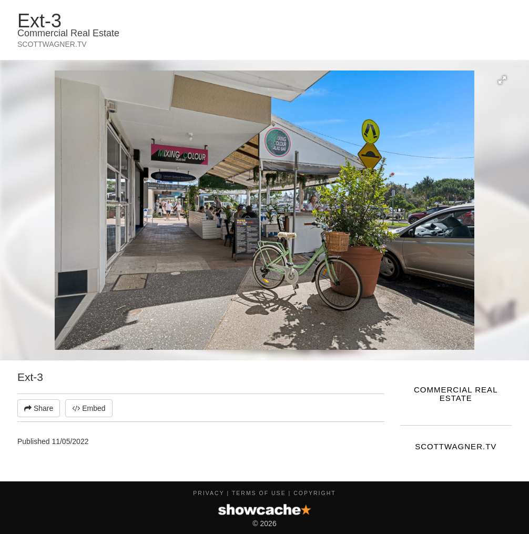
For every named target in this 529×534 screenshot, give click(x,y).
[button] (502, 80)
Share (38, 408)
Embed (88, 408)
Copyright (314, 493)
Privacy (208, 493)
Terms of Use (259, 493)
